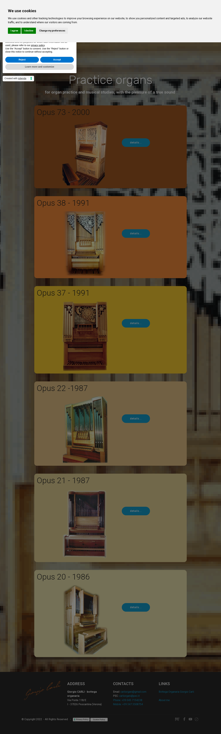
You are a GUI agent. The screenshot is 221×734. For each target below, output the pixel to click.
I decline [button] (28, 30)
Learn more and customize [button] (39, 66)
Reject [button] (22, 59)
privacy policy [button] (38, 45)
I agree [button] (14, 30)
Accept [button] (57, 59)
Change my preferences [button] (52, 30)
